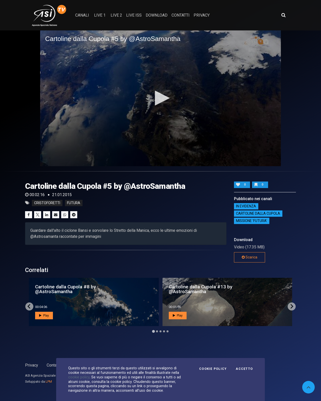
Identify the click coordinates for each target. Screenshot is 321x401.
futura (73, 203)
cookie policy (79, 377)
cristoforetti (47, 203)
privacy (202, 15)
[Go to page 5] (168, 331)
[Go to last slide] (29, 306)
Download (157, 15)
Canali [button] (82, 15)
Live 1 (100, 15)
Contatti (53, 365)
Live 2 (116, 15)
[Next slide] (292, 306)
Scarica (249, 257)
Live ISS (134, 15)
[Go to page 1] (153, 331)
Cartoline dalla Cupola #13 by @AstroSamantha (200, 289)
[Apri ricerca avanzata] (283, 15)
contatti (181, 15)
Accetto (244, 368)
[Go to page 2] (157, 331)
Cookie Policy (213, 368)
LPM (49, 381)
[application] (160, 98)
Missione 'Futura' (251, 221)
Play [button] (44, 315)
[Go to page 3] (160, 331)
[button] (160, 98)
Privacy (31, 365)
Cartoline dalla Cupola (258, 214)
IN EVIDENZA (246, 206)
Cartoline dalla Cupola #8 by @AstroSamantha (65, 289)
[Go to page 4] (164, 331)
